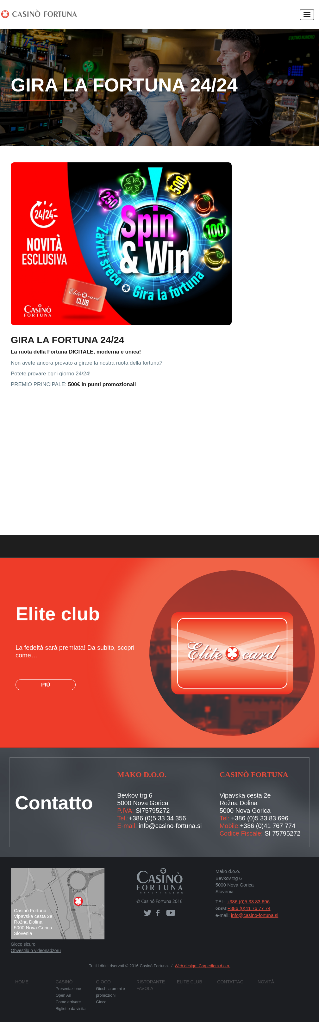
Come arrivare (68, 1001)
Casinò (63, 982)
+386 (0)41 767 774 (264, 826)
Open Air (63, 995)
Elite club (187, 982)
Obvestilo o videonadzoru (35, 950)
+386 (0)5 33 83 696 (256, 818)
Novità (264, 982)
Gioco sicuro (22, 944)
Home (20, 982)
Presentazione (67, 988)
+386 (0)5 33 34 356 (153, 818)
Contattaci (228, 982)
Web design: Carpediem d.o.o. (199, 966)
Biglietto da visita (70, 1007)
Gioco (102, 982)
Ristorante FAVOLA (155, 982)
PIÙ (45, 677)
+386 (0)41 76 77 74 (247, 908)
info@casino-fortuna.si (167, 826)
